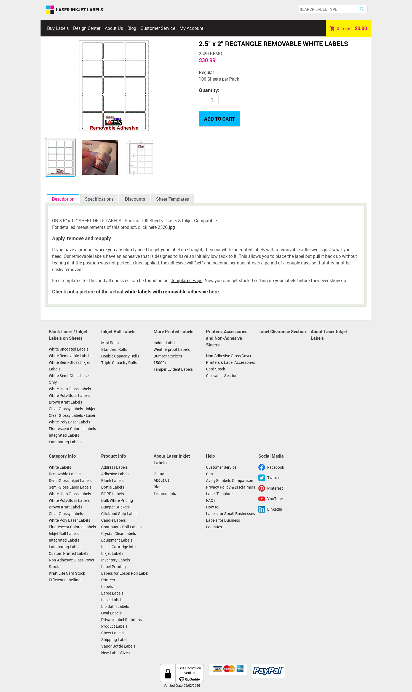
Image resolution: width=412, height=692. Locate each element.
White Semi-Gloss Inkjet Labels (69, 366)
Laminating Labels (65, 441)
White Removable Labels (70, 355)
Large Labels (112, 593)
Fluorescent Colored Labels (72, 428)
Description (63, 199)
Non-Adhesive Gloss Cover (229, 355)
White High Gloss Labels (70, 388)
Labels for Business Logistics (223, 523)
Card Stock (215, 369)
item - (348, 28)
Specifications (99, 199)
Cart (209, 473)
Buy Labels (58, 28)
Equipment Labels (116, 540)
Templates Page (186, 280)
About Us (114, 28)
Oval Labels (111, 613)
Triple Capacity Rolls (119, 362)
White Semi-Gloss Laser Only (69, 379)
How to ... (214, 507)
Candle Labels (113, 520)
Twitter (273, 477)
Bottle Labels (112, 487)
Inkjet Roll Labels (118, 331)
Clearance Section (221, 375)
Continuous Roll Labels (121, 526)
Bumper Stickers (168, 356)
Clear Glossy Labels (66, 513)
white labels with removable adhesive (166, 291)
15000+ (160, 362)
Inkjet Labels (112, 553)
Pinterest (275, 488)
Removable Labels (65, 473)
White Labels (60, 467)
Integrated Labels (64, 435)
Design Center (86, 28)
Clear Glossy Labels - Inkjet (72, 408)
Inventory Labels (115, 560)
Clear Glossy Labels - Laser (72, 415)
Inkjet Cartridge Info (118, 546)
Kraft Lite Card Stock (67, 573)
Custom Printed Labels (68, 553)
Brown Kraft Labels (65, 402)
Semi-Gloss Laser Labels (70, 487)
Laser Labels (112, 599)
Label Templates (220, 493)
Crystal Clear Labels (118, 533)
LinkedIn (274, 509)
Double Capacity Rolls (120, 356)
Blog (131, 28)
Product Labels (114, 626)
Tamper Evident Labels (173, 369)
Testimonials (165, 493)
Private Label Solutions (121, 619)
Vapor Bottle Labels (118, 646)
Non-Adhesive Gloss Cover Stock (71, 563)
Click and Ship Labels (119, 513)
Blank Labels (112, 480)
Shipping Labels (115, 639)
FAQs (210, 500)
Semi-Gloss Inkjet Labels (70, 480)
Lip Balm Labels (115, 606)
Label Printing (113, 566)
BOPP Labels (112, 493)
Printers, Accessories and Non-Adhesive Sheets (226, 338)
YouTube (275, 498)
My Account (192, 28)
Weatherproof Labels (172, 349)
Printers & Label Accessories (230, 362)
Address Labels (114, 467)
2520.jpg (166, 227)
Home (159, 473)
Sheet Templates (172, 199)
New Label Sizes (115, 652)
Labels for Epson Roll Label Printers (124, 576)
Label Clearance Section (282, 331)
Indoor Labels (165, 342)
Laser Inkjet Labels (74, 9)
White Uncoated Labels (69, 349)
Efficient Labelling (65, 579)
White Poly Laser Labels (69, 422)
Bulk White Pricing (117, 500)
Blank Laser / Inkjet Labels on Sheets (68, 334)
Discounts (135, 199)
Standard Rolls (114, 349)
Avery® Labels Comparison (229, 480)
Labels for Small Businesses (230, 513)
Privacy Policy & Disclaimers (230, 487)
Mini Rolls (110, 342)
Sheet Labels (112, 632)
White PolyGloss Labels (69, 395)
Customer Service (158, 28)
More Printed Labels (173, 331)
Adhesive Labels (115, 473)
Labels (107, 586)
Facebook (275, 467)
